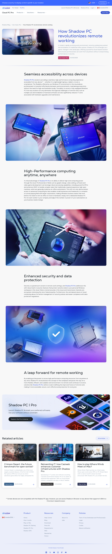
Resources (42, 12)
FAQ (45, 530)
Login (93, 8)
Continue (103, 3)
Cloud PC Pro (8, 12)
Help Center (48, 517)
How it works (28, 520)
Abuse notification (84, 528)
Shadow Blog (6, 25)
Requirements (48, 528)
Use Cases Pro (16, 25)
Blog (45, 520)
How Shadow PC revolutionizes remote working (37, 25)
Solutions (31, 12)
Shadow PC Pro (29, 80)
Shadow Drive (85, 8)
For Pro (22, 8)
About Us (65, 517)
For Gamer (15, 8)
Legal (80, 520)
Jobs (63, 520)
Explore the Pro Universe (21, 419)
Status (46, 536)
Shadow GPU (28, 530)
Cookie (81, 525)
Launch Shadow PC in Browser (70, 8)
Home (25, 517)
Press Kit (47, 525)
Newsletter (47, 533)
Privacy (81, 523)
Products (21, 12)
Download (47, 523)
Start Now (105, 12)
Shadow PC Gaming (30, 525)
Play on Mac (27, 523)
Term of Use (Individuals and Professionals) (92, 517)
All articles (103, 438)
